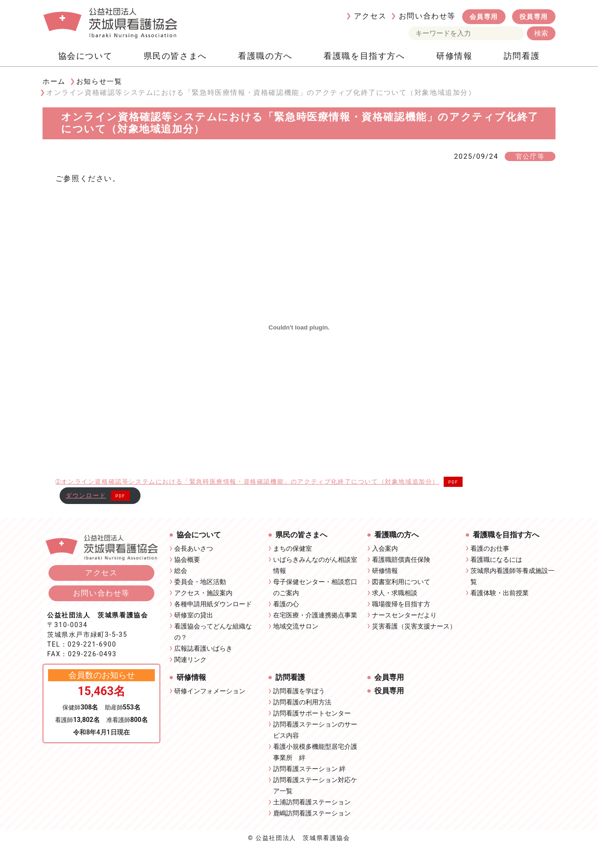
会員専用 (484, 16)
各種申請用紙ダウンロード (213, 604)
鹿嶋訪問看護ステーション (312, 813)
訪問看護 (522, 56)
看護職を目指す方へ (364, 56)
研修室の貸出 (193, 615)
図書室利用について (401, 581)
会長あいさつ (193, 548)
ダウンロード (86, 495)
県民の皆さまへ (175, 56)
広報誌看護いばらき (203, 648)
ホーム (54, 81)
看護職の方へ (265, 56)
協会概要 (187, 559)
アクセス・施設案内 (203, 593)
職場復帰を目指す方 (401, 604)
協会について (85, 56)
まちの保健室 (292, 548)
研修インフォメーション (209, 691)
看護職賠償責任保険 (401, 559)
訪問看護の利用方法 (302, 702)
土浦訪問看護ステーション (312, 802)
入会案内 (385, 548)
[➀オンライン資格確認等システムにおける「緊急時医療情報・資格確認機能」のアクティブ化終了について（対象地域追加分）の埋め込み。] (299, 328)
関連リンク (190, 659)
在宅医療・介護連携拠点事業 (315, 615)
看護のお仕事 (489, 548)
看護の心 (286, 604)
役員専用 (533, 16)
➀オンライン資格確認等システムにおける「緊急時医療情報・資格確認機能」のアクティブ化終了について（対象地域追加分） (247, 481)
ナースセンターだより (404, 615)
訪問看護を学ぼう (299, 691)
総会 (180, 570)
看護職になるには (496, 559)
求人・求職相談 (394, 593)
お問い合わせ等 (427, 16)
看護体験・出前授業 (499, 593)
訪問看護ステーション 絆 (309, 768)
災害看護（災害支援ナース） (414, 626)
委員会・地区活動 (200, 581)
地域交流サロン (295, 626)
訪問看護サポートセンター (312, 713)
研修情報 (454, 56)
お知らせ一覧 (99, 81)
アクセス (370, 16)
